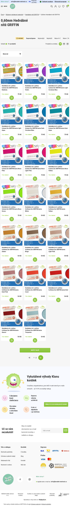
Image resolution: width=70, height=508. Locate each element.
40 (64, 44)
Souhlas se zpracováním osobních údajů (36, 494)
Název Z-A (66, 38)
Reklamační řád (5, 460)
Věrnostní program (60, 1)
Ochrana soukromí (35, 504)
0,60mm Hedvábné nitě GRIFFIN (50, 15)
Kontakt (23, 460)
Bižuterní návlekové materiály (14, 15)
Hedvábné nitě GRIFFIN (32, 15)
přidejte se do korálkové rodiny (56, 404)
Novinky (19, 38)
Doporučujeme (31, 38)
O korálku (23, 452)
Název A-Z (57, 38)
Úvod (2, 15)
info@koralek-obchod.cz (19, 1)
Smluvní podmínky (46, 504)
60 (67, 44)
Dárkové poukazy (46, 2)
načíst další (35, 350)
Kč (68, 2)
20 (60, 44)
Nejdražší (49, 38)
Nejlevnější (41, 38)
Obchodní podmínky (6, 452)
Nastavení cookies (6, 465)
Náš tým (23, 465)
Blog (22, 456)
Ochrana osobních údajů (8, 456)
